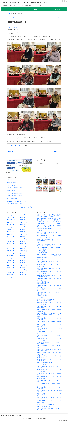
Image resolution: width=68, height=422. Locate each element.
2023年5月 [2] (23, 227)
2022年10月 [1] (11, 234)
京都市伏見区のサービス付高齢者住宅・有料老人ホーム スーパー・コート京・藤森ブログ (49, 255)
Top (12, 9)
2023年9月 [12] (24, 222)
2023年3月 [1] (23, 229)
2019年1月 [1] (10, 272)
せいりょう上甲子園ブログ (44, 406)
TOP (8, 13)
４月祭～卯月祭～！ (12, 185)
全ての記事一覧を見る (26, 207)
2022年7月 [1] (10, 236)
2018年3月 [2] (10, 277)
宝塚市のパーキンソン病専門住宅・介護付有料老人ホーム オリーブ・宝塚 (49, 226)
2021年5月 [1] (10, 251)
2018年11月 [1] (11, 274)
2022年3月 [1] (10, 241)
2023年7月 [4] (23, 224)
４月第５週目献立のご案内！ (14, 190)
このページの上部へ (62, 420)
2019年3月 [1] (10, 270)
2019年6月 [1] (10, 267)
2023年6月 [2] (10, 227)
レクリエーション (56, 9)
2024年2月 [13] (11, 217)
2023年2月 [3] (10, 231)
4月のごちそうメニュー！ (13, 180)
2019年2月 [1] (23, 270)
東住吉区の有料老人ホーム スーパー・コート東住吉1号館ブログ (25, 2)
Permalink (10, 145)
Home (2, 415)
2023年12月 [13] (11, 219)
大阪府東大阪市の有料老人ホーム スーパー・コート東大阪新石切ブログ (49, 300)
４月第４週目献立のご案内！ (14, 193)
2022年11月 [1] (24, 231)
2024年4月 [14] (11, 215)
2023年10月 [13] (11, 222)
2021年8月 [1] (23, 248)
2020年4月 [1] (23, 258)
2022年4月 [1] (23, 239)
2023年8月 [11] (11, 224)
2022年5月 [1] (10, 239)
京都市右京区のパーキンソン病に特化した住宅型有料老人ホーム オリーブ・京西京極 (49, 219)
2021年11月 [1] (11, 246)
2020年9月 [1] (23, 255)
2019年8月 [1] (23, 265)
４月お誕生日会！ (11, 182)
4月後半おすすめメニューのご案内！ (16, 201)
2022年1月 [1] (10, 243)
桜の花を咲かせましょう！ (14, 198)
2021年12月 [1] (24, 243)
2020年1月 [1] (10, 262)
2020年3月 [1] (10, 260)
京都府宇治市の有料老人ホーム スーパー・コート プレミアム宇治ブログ (49, 244)
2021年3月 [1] (10, 253)
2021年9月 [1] (10, 248)
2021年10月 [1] (24, 246)
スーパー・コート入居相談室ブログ (46, 404)
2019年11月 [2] (24, 262)
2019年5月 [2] (23, 267)
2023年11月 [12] (24, 219)
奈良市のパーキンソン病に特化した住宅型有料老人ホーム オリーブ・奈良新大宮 (49, 215)
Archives (34, 9)
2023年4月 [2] (10, 229)
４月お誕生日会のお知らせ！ (14, 188)
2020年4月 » (57, 17)
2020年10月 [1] (11, 255)
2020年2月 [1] (23, 260)
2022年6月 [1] (23, 236)
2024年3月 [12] (24, 215)
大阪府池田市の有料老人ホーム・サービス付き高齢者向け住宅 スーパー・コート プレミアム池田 (49, 241)
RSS (13, 415)
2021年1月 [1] (23, 253)
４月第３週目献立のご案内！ (14, 196)
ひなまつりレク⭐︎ (13, 27)
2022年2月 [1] (23, 241)
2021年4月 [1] (23, 251)
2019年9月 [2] (10, 265)
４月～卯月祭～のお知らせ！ (14, 203)
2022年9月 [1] (23, 234)
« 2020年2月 (10, 17)
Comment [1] (18, 145)
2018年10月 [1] (24, 274)
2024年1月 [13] (24, 217)
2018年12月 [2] (24, 272)
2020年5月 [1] (10, 258)
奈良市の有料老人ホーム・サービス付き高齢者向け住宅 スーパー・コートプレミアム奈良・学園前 (49, 314)
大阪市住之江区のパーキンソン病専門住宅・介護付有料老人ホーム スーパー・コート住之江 (49, 222)
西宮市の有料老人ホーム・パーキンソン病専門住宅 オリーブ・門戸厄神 (49, 236)
